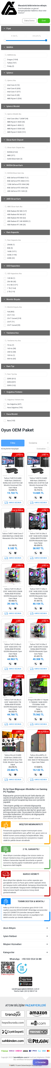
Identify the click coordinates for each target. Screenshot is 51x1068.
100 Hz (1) (9, 355)
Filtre (12, 443)
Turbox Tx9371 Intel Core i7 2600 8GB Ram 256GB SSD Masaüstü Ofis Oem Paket (12, 536)
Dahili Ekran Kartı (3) (13, 159)
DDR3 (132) (10, 386)
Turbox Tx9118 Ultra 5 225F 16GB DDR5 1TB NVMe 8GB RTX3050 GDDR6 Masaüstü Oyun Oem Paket (13, 704)
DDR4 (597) (10, 382)
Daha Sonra (29, 21)
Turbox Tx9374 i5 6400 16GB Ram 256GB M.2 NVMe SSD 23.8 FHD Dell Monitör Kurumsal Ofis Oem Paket (12, 483)
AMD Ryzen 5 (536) (13, 99)
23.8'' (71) (9, 322)
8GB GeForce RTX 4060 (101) (16, 181)
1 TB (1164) (10, 288)
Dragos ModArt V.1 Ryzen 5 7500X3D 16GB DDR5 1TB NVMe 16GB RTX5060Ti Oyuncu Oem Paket (38, 704)
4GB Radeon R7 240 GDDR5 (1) (17, 221)
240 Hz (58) (10, 352)
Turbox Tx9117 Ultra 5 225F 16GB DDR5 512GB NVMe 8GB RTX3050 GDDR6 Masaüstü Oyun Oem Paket (38, 593)
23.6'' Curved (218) (12, 318)
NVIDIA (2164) (11, 152)
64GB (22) (9, 258)
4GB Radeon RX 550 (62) (15, 218)
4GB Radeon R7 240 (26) (15, 225)
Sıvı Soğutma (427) (12, 404)
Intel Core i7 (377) (12, 92)
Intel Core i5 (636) (12, 88)
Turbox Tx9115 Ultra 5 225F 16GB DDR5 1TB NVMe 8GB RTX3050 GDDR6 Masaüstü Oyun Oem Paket (13, 649)
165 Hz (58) (10, 349)
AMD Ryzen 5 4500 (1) (14, 125)
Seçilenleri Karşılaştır (10, 449)
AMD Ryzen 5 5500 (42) (14, 129)
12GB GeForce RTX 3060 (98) (16, 184)
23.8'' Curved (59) (12, 325)
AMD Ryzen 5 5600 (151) (15, 132)
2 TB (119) (9, 292)
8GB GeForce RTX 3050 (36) (16, 188)
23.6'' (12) (9, 315)
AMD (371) (9, 156)
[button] (5, 586)
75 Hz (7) (9, 345)
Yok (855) (9, 312)
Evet (44, 21)
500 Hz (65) (10, 359)
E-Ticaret (17, 1065)
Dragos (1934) (11, 60)
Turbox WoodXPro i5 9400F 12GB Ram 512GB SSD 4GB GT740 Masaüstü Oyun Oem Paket (38, 758)
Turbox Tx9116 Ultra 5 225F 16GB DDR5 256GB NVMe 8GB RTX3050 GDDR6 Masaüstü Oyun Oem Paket (38, 538)
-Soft (11, 1065)
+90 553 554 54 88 (31, 959)
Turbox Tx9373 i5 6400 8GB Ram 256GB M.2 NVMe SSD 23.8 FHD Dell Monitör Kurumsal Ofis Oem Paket (38, 483)
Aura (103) (9, 421)
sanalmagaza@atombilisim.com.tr (25, 989)
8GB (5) (8, 248)
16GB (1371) (10, 252)
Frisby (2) (9, 66)
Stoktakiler (43, 449)
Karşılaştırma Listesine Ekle (10, 498)
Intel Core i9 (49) (12, 95)
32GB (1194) (10, 255)
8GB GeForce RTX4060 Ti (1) (16, 178)
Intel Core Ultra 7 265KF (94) (16, 119)
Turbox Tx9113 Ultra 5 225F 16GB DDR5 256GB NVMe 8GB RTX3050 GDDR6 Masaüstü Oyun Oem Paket (12, 593)
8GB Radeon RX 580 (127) (15, 211)
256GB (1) (9, 245)
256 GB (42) (10, 282)
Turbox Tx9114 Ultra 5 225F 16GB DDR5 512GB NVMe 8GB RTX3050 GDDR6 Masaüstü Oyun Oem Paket (38, 649)
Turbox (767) (10, 63)
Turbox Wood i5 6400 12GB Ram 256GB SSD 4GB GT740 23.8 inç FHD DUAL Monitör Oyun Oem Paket (13, 760)
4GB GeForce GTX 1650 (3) (15, 191)
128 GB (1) (9, 278)
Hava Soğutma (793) (13, 408)
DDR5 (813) (10, 379)
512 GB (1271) (11, 285)
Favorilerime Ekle (15, 498)
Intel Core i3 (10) (12, 85)
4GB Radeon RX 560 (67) (15, 215)
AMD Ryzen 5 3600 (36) (14, 122)
